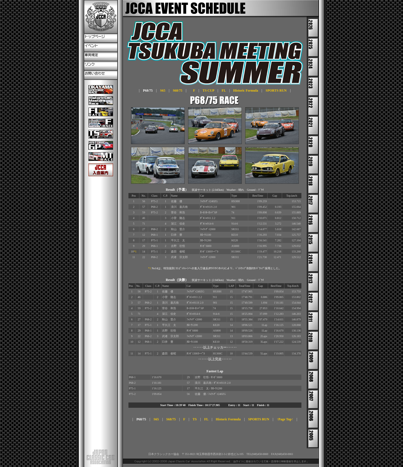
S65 (162, 90)
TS (195, 419)
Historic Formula (245, 90)
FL (224, 90)
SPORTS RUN (276, 90)
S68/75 (177, 90)
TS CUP (208, 90)
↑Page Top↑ (285, 419)
